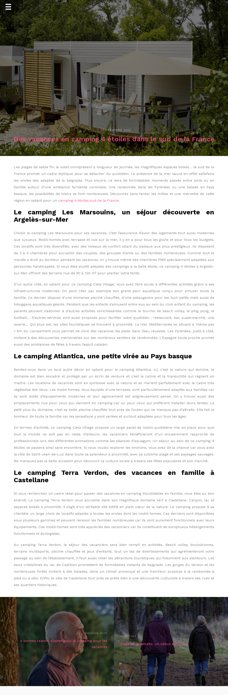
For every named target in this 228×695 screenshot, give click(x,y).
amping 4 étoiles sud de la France (89, 200)
